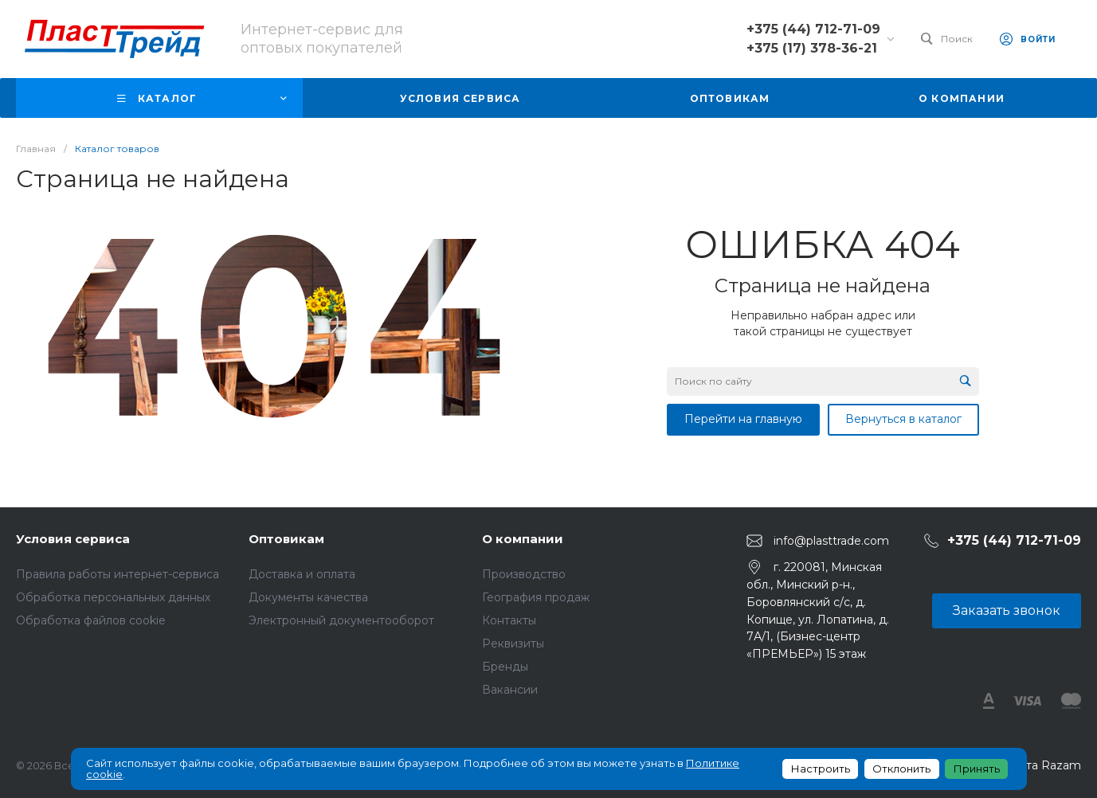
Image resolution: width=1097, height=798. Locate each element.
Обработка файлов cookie (91, 620)
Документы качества (308, 597)
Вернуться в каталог (903, 419)
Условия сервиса (73, 538)
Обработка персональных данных (113, 597)
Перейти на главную (743, 419)
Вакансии (510, 690)
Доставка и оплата (302, 574)
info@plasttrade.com (831, 541)
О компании (522, 538)
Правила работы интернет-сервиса (117, 574)
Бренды (505, 666)
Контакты (509, 620)
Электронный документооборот (341, 620)
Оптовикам (286, 538)
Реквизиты (513, 643)
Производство (524, 574)
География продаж (536, 597)
